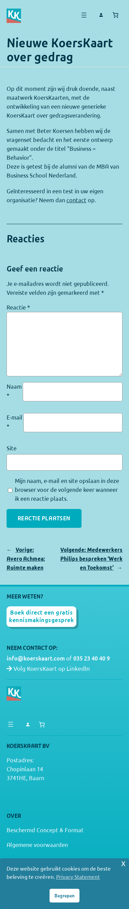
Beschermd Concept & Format (45, 830)
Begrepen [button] (64, 896)
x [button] (123, 863)
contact (76, 200)
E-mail (14, 422)
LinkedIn (78, 668)
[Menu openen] (84, 15)
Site (12, 448)
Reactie (18, 307)
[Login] (101, 15)
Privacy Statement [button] (78, 877)
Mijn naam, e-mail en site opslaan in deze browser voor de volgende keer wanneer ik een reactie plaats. (67, 489)
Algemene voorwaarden (37, 844)
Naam (14, 391)
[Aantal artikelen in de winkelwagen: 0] (115, 15)
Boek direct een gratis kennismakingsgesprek (41, 616)
